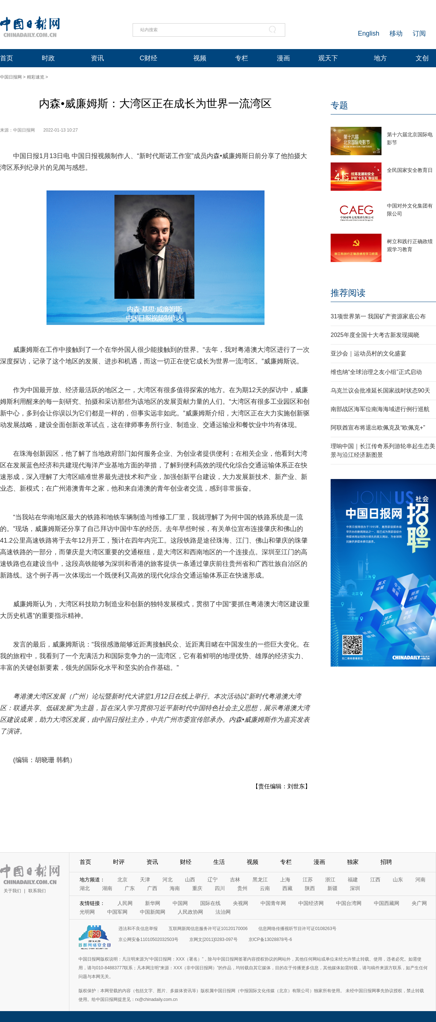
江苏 (308, 879)
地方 (380, 58)
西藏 (287, 888)
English (368, 33)
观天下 (328, 58)
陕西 (310, 888)
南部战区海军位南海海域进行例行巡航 (380, 409)
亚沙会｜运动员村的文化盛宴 (368, 353)
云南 (265, 888)
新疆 (332, 888)
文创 (422, 58)
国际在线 (210, 903)
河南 (420, 879)
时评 (119, 862)
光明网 (87, 912)
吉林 (235, 879)
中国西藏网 (386, 903)
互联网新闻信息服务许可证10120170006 (208, 928)
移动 (396, 33)
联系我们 (37, 890)
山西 (190, 879)
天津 (145, 879)
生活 (219, 862)
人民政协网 (190, 912)
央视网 (240, 903)
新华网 (152, 903)
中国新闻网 (152, 912)
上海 (285, 879)
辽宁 (212, 879)
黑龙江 (260, 879)
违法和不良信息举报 (138, 928)
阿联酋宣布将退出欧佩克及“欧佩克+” (378, 428)
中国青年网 (273, 903)
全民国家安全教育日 (410, 170)
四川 (220, 888)
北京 (122, 879)
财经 (185, 862)
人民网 (125, 903)
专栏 (241, 58)
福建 (353, 879)
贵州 (242, 888)
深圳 (355, 888)
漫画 (283, 58)
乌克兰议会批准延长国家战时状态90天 (380, 390)
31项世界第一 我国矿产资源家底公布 (378, 316)
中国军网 (117, 912)
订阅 (419, 33)
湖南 (107, 888)
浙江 (330, 879)
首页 (6, 58)
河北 (167, 879)
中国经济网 (311, 903)
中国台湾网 (349, 903)
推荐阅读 (348, 293)
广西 (152, 888)
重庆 (197, 888)
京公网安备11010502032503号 (148, 939)
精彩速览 (35, 77)
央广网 (419, 903)
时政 (48, 58)
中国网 (180, 903)
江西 (375, 879)
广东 (130, 888)
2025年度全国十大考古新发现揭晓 (375, 335)
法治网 (223, 912)
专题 (339, 105)
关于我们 (12, 890)
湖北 (85, 888)
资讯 (97, 58)
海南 (175, 888)
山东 (398, 879)
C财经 (148, 58)
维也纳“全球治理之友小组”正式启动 (376, 372)
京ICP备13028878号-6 (270, 939)
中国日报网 (11, 77)
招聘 (386, 862)
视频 (199, 58)
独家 (353, 862)
